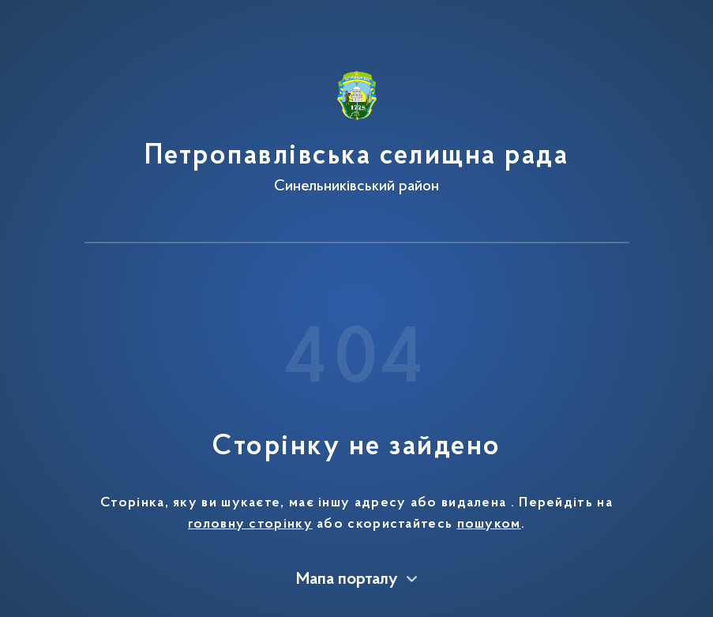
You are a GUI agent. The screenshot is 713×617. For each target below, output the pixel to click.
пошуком (489, 524)
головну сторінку (250, 524)
